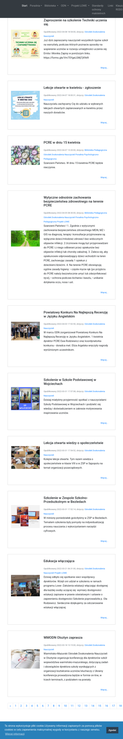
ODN (64, 5)
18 (111, 648)
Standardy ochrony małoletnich (98, 9)
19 (116, 648)
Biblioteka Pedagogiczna (90, 181)
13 (82, 648)
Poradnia (35, 5)
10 (64, 648)
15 (93, 648)
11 (70, 648)
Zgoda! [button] (112, 730)
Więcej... (97, 112)
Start (25, 5)
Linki (110, 5)
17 (105, 648)
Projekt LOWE (79, 5)
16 (99, 648)
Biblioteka (50, 5)
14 (88, 648)
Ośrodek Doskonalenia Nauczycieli (59, 185)
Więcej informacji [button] (15, 734)
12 (76, 648)
